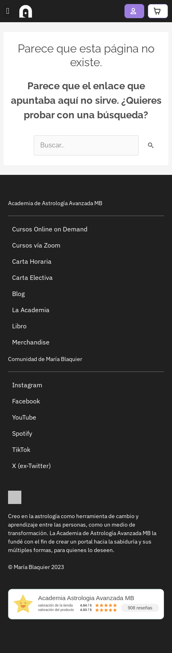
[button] (7, 11)
